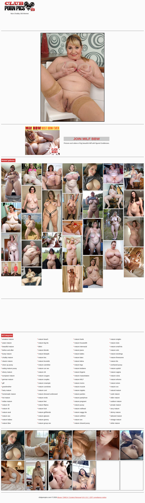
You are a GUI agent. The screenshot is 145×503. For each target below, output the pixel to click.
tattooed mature (116, 416)
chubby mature (7, 357)
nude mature (115, 394)
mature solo (114, 350)
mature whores (115, 379)
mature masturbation (81, 376)
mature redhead (79, 409)
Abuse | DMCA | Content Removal (69, 497)
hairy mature (6, 390)
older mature (115, 398)
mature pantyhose (80, 398)
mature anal (6, 412)
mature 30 (5, 405)
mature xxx (114, 387)
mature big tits (42, 343)
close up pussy (7, 365)
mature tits (114, 361)
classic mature (7, 361)
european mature (8, 376)
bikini (39, 347)
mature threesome (117, 357)
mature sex (77, 420)
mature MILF (78, 379)
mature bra (41, 357)
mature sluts (114, 343)
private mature (115, 405)
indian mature (6, 401)
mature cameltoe (43, 365)
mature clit (41, 372)
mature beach (42, 339)
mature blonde (43, 350)
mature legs (78, 365)
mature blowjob (43, 354)
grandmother (6, 387)
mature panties (79, 394)
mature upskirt (115, 368)
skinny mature (115, 412)
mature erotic (42, 398)
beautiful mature (7, 347)
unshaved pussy (116, 365)
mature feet (42, 401)
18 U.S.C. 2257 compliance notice (94, 497)
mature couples (43, 379)
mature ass (5, 416)
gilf (2, 383)
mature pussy (78, 405)
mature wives (115, 383)
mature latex (78, 357)
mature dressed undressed (47, 394)
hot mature (5, 398)
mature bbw (6, 423)
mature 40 (5, 409)
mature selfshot (79, 416)
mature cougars (43, 376)
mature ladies (78, 354)
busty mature (6, 354)
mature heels (78, 339)
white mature (115, 423)
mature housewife (80, 343)
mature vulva (115, 376)
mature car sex (43, 368)
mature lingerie (79, 372)
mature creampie (43, 383)
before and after (7, 350)
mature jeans (78, 350)
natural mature (115, 390)
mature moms (78, 383)
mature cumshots (44, 387)
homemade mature (8, 394)
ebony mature (6, 372)
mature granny (43, 420)
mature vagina (115, 372)
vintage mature (115, 420)
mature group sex (44, 423)
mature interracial (80, 347)
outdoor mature (116, 401)
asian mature (6, 343)
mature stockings (116, 354)
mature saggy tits (80, 412)
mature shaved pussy (81, 423)
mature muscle (79, 387)
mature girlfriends (44, 412)
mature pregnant (79, 401)
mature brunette (43, 361)
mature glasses (43, 416)
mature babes (6, 420)
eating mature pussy (9, 368)
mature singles (115, 339)
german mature (7, 379)
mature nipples (79, 390)
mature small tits (116, 347)
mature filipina (42, 405)
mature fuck (42, 409)
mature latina (78, 361)
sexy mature (114, 409)
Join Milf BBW (86, 139)
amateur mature (7, 339)
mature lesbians (79, 368)
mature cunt (42, 390)
